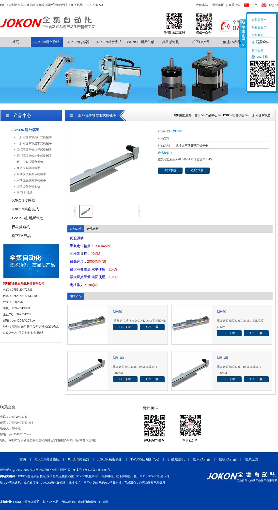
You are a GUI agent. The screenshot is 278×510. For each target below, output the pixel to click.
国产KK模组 (24, 192)
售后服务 (257, 50)
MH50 (117, 312)
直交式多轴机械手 (28, 168)
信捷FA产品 (232, 42)
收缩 (242, 33)
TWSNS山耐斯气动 (139, 42)
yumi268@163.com (24, 320)
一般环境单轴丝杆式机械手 (34, 137)
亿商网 (103, 502)
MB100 (118, 358)
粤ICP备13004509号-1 (99, 470)
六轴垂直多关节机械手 (31, 180)
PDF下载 (170, 170)
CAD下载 (197, 170)
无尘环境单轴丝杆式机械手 (34, 149)
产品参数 (93, 229)
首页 (15, 42)
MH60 (221, 312)
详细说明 (76, 229)
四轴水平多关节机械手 (31, 174)
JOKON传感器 (78, 42)
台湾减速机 (68, 502)
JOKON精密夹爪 (109, 42)
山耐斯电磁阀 (87, 502)
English (273, 5)
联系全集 (234, 5)
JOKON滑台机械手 (27, 502)
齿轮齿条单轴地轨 (28, 186)
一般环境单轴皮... (261, 115)
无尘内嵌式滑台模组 (29, 162)
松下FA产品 (201, 42)
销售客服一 (259, 19)
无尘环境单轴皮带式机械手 (34, 155)
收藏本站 (202, 5)
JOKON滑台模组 (47, 42)
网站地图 (218, 5)
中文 (255, 5)
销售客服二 (259, 27)
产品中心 (211, 115)
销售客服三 (259, 35)
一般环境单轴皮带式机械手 (34, 143)
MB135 (222, 358)
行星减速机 (170, 42)
